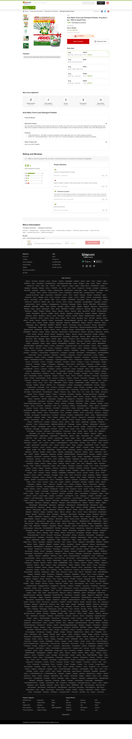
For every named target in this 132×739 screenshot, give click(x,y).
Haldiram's (69, 710)
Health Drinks (41, 702)
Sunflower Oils (27, 700)
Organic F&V (26, 705)
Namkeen (40, 705)
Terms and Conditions (29, 270)
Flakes (53, 702)
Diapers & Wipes (42, 710)
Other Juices (41, 707)
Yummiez (68, 705)
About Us (25, 256)
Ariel (68, 15)
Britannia (68, 707)
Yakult (96, 705)
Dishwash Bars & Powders (64, 230)
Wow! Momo (83, 707)
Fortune (97, 707)
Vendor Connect (57, 267)
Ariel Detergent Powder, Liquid (36, 238)
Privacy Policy (27, 264)
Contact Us (55, 259)
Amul (67, 700)
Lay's (96, 710)
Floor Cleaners (27, 707)
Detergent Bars (34, 230)
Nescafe (82, 700)
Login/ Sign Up (100, 3)
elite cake (83, 702)
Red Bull (68, 702)
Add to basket (78, 41)
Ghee (53, 700)
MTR (96, 700)
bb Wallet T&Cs (56, 264)
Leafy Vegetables (56, 707)
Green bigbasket (27, 262)
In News (25, 259)
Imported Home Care (34, 232)
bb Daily (25, 272)
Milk (24, 702)
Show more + (66, 714)
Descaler (26, 230)
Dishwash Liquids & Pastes (81, 230)
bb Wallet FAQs (56, 262)
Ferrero (82, 710)
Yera (81, 705)
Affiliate (25, 267)
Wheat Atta (40, 700)
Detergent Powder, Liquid (48, 230)
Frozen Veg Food (28, 710)
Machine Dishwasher (47, 232)
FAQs (53, 256)
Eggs (53, 705)
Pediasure (98, 702)
